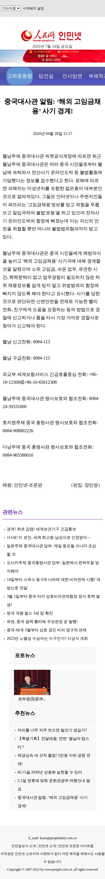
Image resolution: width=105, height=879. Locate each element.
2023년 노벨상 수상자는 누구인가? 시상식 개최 (47, 638)
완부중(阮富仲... (32, 699)
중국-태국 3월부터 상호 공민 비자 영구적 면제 (47, 630)
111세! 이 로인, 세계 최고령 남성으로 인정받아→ (49, 537)
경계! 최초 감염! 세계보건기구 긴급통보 (41, 529)
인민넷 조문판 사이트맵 (76, 846)
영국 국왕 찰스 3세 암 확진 (30, 613)
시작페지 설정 (33, 8)
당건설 (45, 76)
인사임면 (72, 76)
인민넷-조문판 (28, 485)
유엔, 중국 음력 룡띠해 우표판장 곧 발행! (42, 622)
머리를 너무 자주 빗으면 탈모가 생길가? (52, 730)
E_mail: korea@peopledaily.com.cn (53, 838)
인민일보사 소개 (23, 846)
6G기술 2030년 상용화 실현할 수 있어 (50, 772)
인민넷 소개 (47, 846)
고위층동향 (19, 76)
